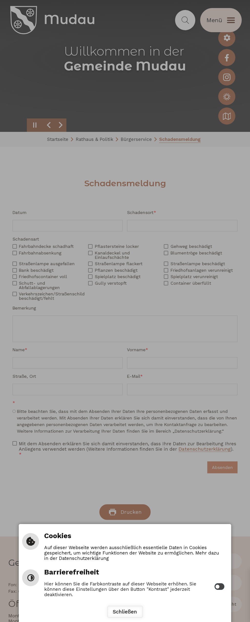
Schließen (125, 612)
